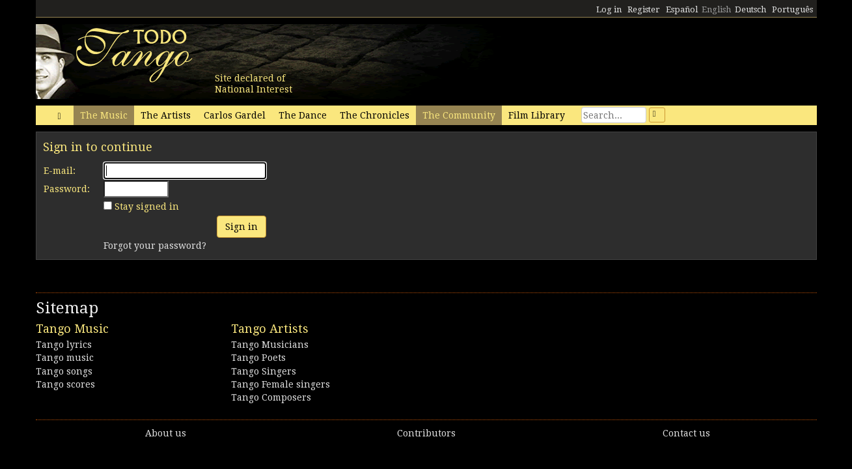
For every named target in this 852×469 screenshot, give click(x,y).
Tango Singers (263, 371)
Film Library (536, 115)
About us (165, 433)
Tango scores (65, 384)
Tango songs (64, 371)
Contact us (686, 433)
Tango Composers (271, 397)
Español (682, 9)
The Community (458, 115)
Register (643, 9)
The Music (104, 115)
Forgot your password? (154, 245)
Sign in (241, 226)
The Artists (166, 115)
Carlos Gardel (235, 115)
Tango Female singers (280, 384)
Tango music (65, 357)
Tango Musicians (270, 344)
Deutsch (750, 9)
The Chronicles (374, 115)
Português (792, 9)
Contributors (426, 433)
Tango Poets (258, 357)
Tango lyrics (64, 344)
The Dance (303, 115)
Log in (609, 9)
